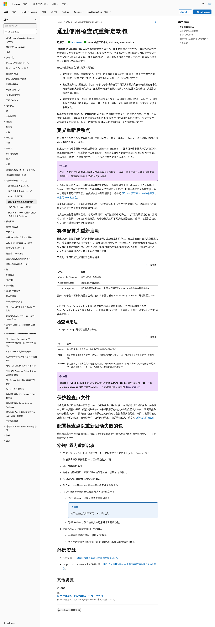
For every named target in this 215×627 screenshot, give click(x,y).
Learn (60, 21)
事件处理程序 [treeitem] (12, 153)
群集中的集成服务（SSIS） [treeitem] (18, 264)
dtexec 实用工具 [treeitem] (15, 196)
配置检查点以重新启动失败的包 (194, 38)
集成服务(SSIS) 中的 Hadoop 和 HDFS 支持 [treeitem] (20, 317)
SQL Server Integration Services (88, 21)
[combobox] (20, 25)
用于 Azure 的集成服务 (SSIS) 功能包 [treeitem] (20, 308)
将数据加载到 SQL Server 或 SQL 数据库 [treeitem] (21, 396)
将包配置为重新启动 (189, 31)
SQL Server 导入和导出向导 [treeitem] (18, 351)
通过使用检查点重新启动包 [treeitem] (20, 201)
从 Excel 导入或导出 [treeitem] (15, 389)
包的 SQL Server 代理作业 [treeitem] (20, 207)
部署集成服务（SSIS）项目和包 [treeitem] (20, 169)
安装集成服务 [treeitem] (12, 73)
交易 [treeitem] (8, 164)
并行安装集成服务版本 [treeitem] (16, 78)
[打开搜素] (203, 4)
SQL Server (76, 42)
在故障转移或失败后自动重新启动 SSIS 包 (96, 557)
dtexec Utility (132, 386)
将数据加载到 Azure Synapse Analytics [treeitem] (19, 405)
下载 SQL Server (202, 11)
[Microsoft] (5, 4)
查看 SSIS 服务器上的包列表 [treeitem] (19, 237)
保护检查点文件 (187, 35)
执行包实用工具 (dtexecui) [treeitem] (20, 191)
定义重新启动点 (187, 27)
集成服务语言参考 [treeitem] (14, 301)
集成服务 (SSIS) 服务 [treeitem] (15, 248)
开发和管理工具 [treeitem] (13, 89)
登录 (209, 3)
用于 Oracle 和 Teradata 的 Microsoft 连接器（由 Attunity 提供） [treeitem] (21, 342)
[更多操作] (155, 22)
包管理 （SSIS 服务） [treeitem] (16, 253)
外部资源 (184, 42)
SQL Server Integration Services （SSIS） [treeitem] (20, 39)
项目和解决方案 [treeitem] (13, 95)
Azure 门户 (185, 11)
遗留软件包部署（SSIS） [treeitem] (17, 175)
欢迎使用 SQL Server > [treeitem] (16, 46)
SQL (68, 21)
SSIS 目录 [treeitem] (10, 232)
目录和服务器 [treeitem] (12, 226)
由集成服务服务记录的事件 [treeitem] (18, 258)
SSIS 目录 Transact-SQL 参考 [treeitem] (19, 242)
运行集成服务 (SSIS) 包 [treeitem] (18, 185)
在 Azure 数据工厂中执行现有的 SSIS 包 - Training (80, 595)
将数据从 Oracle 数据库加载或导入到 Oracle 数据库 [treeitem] (21, 414)
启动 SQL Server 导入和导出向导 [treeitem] (21, 365)
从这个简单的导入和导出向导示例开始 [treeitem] (21, 358)
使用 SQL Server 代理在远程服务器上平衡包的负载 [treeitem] (22, 214)
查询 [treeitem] (8, 159)
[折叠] (36, 19)
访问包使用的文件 (145, 417)
